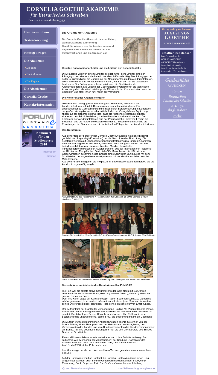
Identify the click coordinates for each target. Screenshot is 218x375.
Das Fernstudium (36, 32)
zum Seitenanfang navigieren (134, 368)
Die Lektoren (34, 74)
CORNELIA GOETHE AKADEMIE (72, 9)
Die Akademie (34, 60)
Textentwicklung (36, 40)
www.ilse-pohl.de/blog (129, 363)
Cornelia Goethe (36, 96)
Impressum (49, 151)
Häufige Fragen (35, 52)
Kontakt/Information (39, 104)
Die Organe (33, 81)
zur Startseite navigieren (80, 368)
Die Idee (31, 67)
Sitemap (51, 156)
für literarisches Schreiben (59, 15)
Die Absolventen (35, 88)
